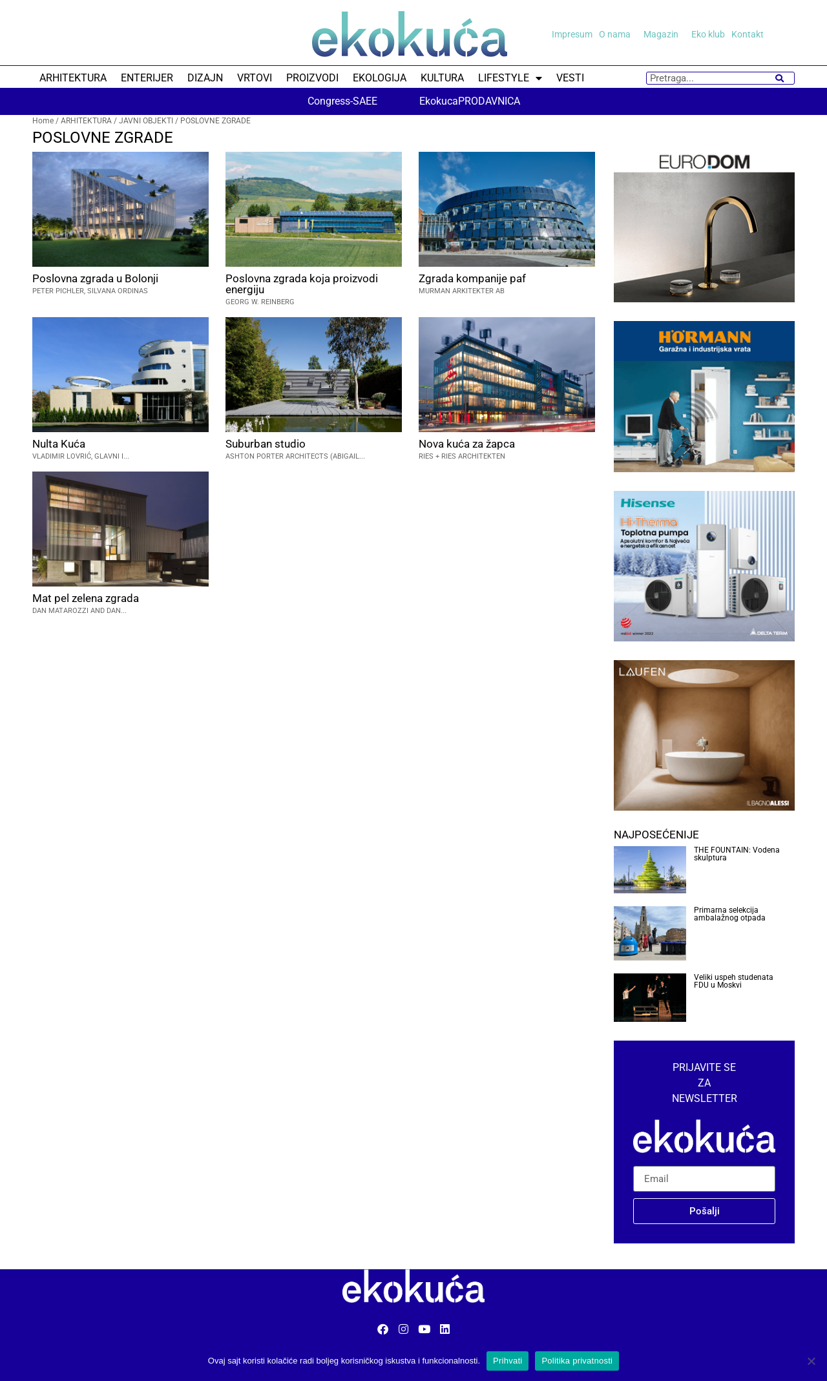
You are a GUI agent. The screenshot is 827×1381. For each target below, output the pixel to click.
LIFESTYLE (510, 78)
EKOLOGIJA (379, 78)
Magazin (664, 34)
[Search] (779, 78)
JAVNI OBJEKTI (146, 120)
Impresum (572, 34)
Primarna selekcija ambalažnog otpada (730, 914)
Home (43, 120)
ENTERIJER (147, 78)
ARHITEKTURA (73, 78)
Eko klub (708, 34)
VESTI (570, 78)
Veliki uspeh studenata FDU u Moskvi (733, 981)
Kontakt (747, 34)
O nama (618, 34)
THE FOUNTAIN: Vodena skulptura (737, 854)
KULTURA (442, 78)
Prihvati (507, 1360)
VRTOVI (254, 78)
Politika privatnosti (576, 1360)
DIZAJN (205, 78)
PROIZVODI (312, 78)
